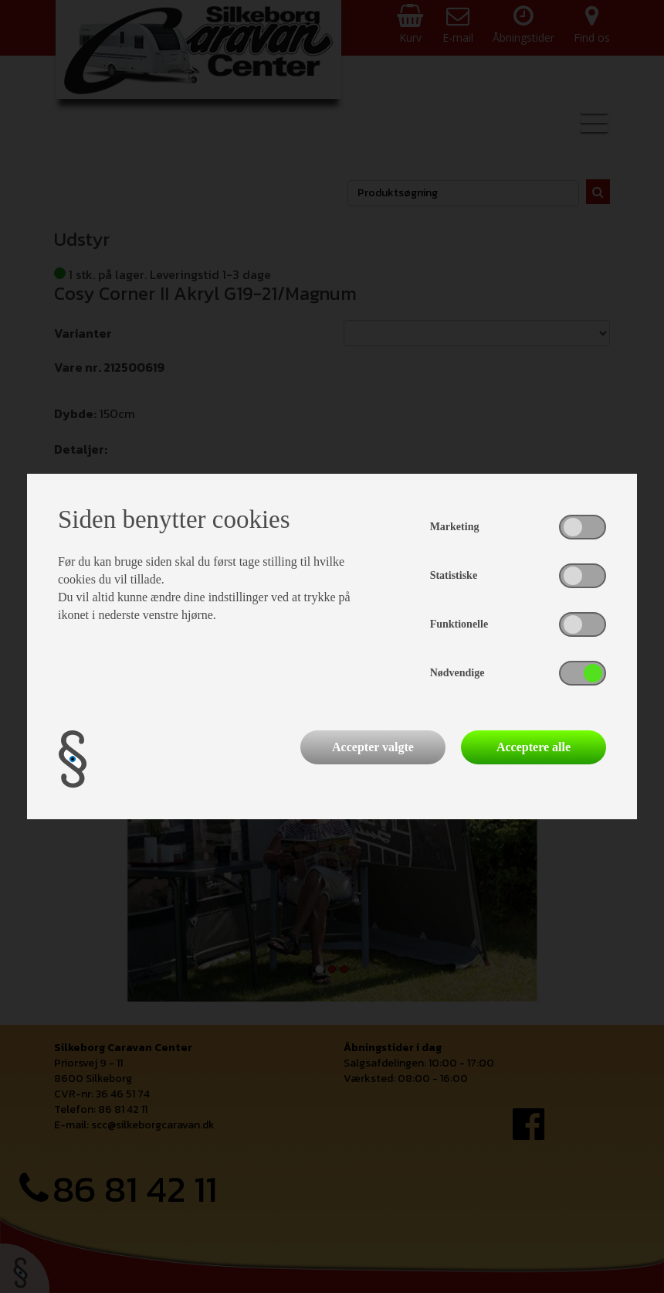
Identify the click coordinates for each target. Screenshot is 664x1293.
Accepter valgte (373, 747)
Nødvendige (457, 673)
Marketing (454, 527)
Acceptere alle (533, 747)
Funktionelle (459, 624)
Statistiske (453, 575)
